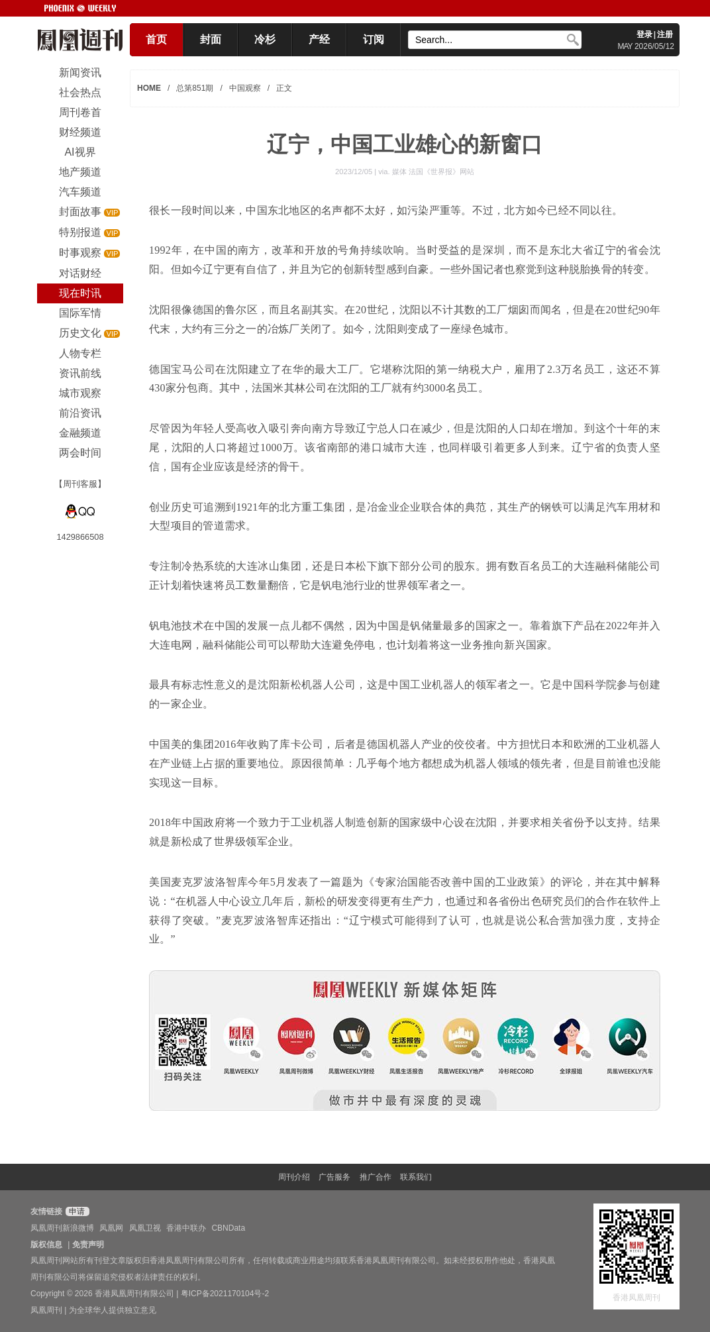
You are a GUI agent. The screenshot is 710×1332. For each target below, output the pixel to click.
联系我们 (416, 1177)
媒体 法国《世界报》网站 (433, 172)
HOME (149, 88)
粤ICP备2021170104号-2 (225, 1293)
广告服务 (334, 1177)
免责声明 (88, 1244)
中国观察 (245, 88)
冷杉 (265, 39)
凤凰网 (111, 1228)
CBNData (228, 1228)
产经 (319, 39)
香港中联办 (186, 1228)
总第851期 (194, 88)
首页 (156, 39)
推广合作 (375, 1177)
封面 (210, 39)
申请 (76, 1211)
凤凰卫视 (145, 1228)
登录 (644, 34)
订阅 (373, 39)
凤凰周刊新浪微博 (62, 1228)
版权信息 (46, 1244)
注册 (665, 34)
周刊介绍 (294, 1177)
